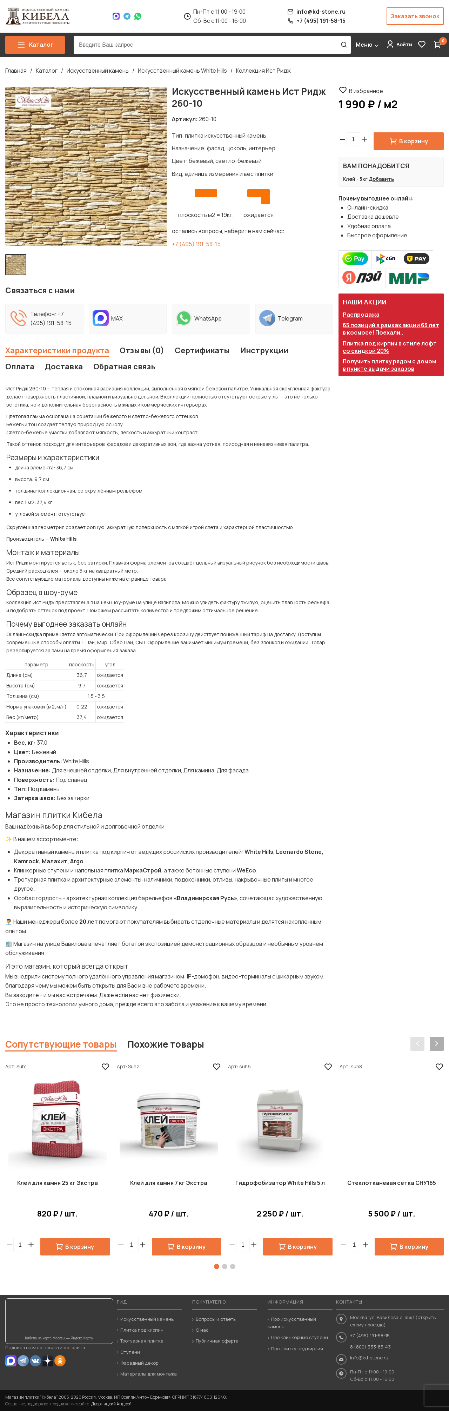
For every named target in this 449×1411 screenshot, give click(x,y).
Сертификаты (202, 350)
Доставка (64, 366)
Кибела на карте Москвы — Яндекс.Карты (59, 1338)
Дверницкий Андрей (111, 1404)
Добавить (381, 179)
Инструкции (264, 350)
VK (35, 1360)
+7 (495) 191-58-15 (196, 244)
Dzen (47, 1360)
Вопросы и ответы (216, 1319)
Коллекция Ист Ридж (263, 70)
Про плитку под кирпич (297, 1348)
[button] (364, 139)
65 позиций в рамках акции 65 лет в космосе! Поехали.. (391, 328)
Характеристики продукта (57, 350)
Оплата (19, 366)
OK (60, 1360)
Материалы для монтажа (148, 1374)
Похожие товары (165, 1044)
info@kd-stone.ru (369, 1357)
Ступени (130, 1352)
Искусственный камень (98, 70)
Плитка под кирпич (141, 1330)
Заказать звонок (415, 16)
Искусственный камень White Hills (182, 70)
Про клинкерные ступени (299, 1337)
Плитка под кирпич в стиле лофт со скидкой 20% (390, 347)
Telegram (127, 16)
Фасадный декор (139, 1363)
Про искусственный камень (292, 1323)
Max (116, 16)
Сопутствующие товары (61, 1044)
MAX (10, 1360)
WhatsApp (138, 16)
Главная (16, 70)
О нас (202, 1330)
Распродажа (361, 314)
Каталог (47, 70)
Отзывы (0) (142, 350)
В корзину (413, 141)
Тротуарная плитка (141, 1341)
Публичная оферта (217, 1341)
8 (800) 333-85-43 (370, 1347)
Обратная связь (124, 366)
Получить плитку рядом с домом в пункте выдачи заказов (389, 364)
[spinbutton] (353, 139)
